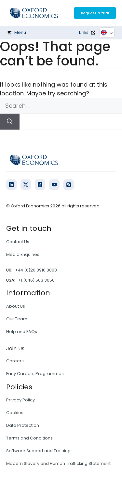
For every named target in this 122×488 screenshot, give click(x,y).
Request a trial (95, 13)
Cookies (14, 412)
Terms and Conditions (29, 438)
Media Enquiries (22, 254)
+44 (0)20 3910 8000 (36, 270)
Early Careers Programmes (35, 373)
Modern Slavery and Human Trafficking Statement (58, 463)
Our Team (16, 319)
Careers (15, 361)
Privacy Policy (20, 400)
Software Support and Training (38, 450)
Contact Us (17, 241)
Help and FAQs (21, 331)
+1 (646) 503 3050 (36, 280)
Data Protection (22, 425)
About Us (15, 306)
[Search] (10, 122)
